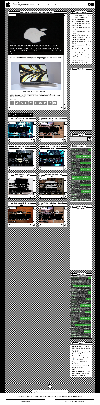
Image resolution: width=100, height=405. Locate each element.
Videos (56, 5)
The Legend (64, 5)
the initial (21, 94)
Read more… (13, 99)
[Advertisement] (80, 100)
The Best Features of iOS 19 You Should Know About (81, 16)
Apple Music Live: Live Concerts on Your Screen (80, 62)
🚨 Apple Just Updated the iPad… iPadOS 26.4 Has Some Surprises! (81, 360)
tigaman (64, 393)
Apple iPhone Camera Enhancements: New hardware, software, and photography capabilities (81, 22)
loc (81, 177)
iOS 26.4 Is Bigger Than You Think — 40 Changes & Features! (81, 354)
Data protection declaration (74, 402)
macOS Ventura (57, 57)
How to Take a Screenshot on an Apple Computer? (81, 50)
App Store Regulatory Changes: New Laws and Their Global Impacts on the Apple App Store (81, 56)
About (39, 5)
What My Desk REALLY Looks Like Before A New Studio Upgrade (81, 373)
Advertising (48, 5)
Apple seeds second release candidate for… (36, 12)
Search (89, 139)
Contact (73, 5)
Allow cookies (25, 402)
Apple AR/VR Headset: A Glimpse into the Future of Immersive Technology (81, 37)
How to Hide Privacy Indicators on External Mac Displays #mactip (81, 366)
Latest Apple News (52, 393)
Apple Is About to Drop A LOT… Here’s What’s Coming (81, 347)
